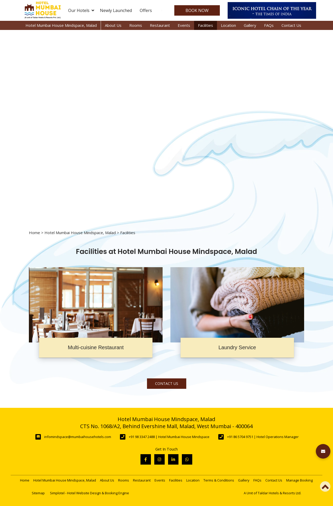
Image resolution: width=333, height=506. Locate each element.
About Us (113, 25)
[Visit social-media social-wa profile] (187, 459)
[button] (323, 451)
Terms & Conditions (218, 480)
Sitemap (38, 493)
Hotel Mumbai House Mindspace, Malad (61, 25)
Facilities (205, 25)
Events (184, 25)
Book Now (197, 10)
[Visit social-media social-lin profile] (173, 459)
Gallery (250, 25)
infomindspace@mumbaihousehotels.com (77, 436)
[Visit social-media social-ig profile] (159, 459)
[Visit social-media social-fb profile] (145, 459)
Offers (146, 10)
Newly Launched (116, 10)
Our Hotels (81, 10)
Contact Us (291, 25)
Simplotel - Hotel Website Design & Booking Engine (89, 493)
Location (228, 25)
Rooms (135, 25)
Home (34, 232)
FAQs (269, 25)
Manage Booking (299, 480)
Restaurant (160, 25)
